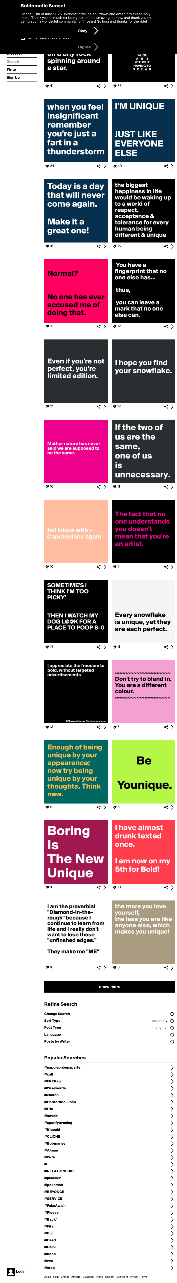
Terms (144, 1277)
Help (56, 1277)
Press (99, 1277)
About (47, 1277)
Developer (88, 1277)
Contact (109, 1277)
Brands (65, 1277)
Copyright (122, 1277)
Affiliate (75, 1277)
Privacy (134, 1277)
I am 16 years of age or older (49, 38)
